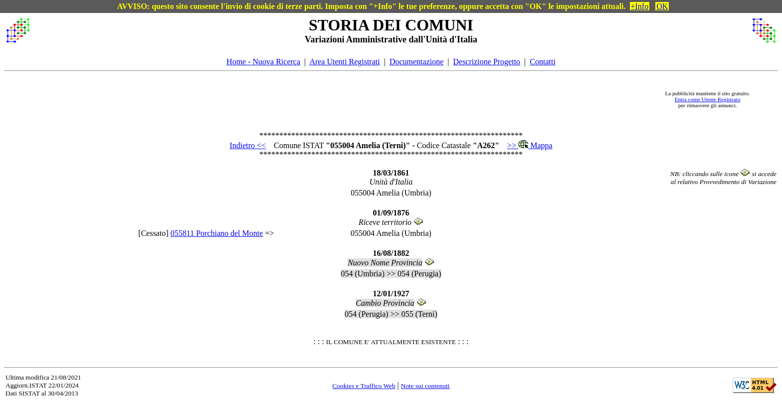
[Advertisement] (342, 99)
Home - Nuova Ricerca (263, 61)
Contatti (543, 61)
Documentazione (416, 61)
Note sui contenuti (425, 386)
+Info (640, 6)
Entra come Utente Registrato (708, 99)
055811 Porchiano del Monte (217, 233)
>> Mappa (529, 145)
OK (662, 6)
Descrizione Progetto (486, 61)
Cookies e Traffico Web (363, 386)
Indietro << (247, 145)
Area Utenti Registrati (344, 61)
